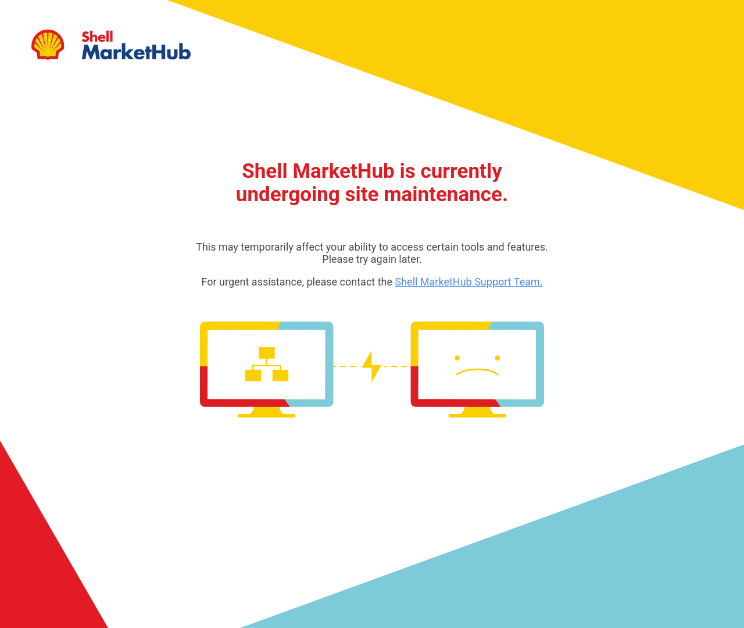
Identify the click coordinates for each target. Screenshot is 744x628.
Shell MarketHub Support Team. (468, 282)
